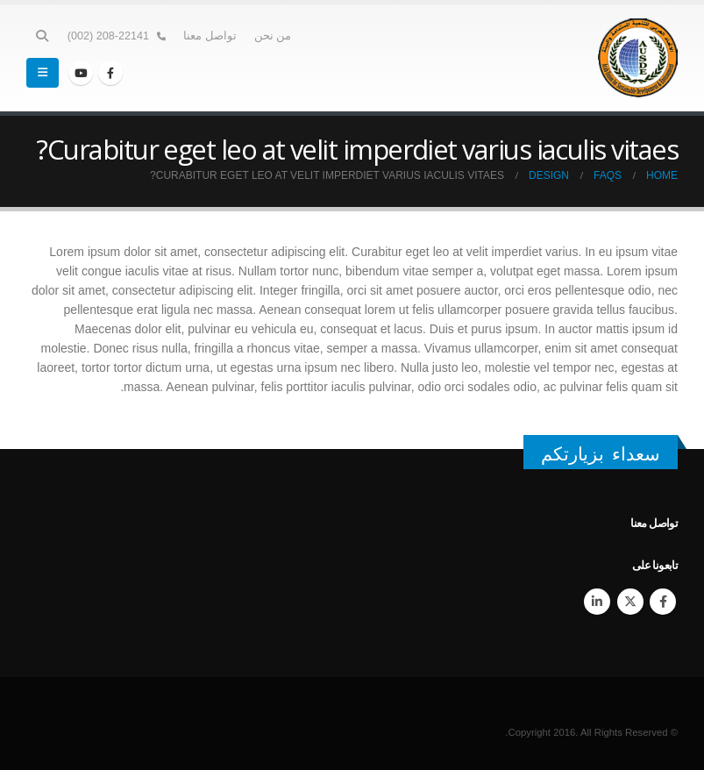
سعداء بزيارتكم (600, 453)
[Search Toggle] (42, 36)
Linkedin (597, 601)
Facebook (663, 601)
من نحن (273, 36)
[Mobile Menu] (42, 73)
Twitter (630, 601)
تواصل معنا (210, 36)
